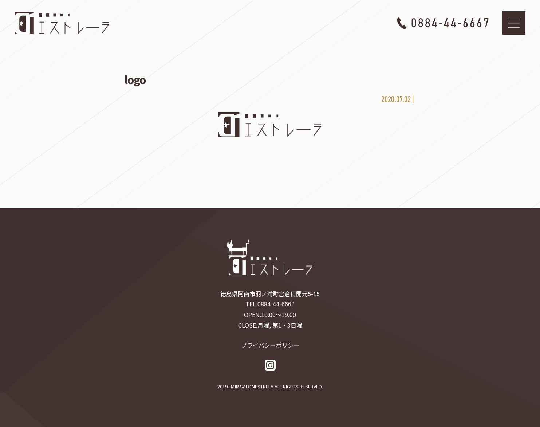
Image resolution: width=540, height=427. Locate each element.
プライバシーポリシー (270, 345)
